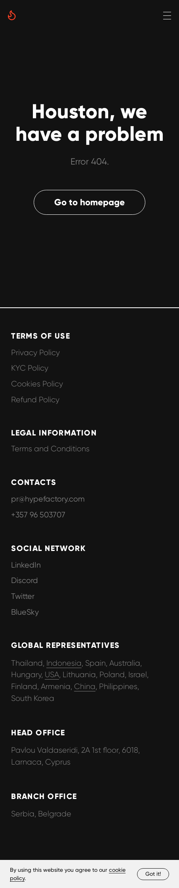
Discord (24, 580)
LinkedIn (26, 565)
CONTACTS (33, 482)
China (84, 686)
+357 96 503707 (38, 514)
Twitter (22, 596)
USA (52, 674)
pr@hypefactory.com (48, 499)
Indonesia (64, 663)
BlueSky (25, 612)
